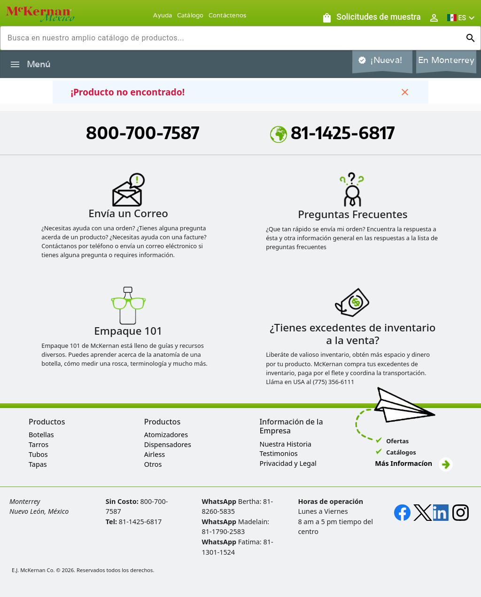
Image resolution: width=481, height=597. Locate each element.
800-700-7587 (143, 132)
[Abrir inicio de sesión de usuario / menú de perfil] (434, 17)
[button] (462, 17)
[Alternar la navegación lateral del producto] (15, 64)
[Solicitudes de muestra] (371, 17)
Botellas (41, 434)
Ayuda (162, 15)
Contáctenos (228, 15)
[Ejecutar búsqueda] (470, 38)
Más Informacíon (414, 463)
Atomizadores (166, 434)
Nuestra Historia (285, 444)
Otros (153, 464)
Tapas (38, 464)
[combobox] (233, 38)
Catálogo (190, 15)
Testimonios (278, 453)
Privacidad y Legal (287, 463)
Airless (154, 454)
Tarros (38, 444)
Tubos (38, 454)
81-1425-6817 (332, 132)
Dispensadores (167, 444)
